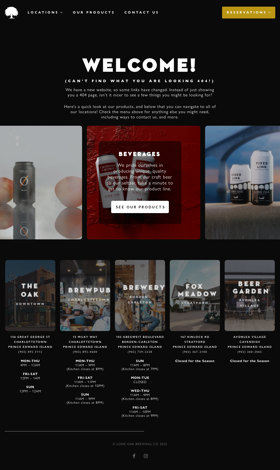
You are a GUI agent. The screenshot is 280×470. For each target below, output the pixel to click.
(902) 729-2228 (140, 352)
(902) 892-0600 (85, 352)
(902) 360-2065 (249, 352)
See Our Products (140, 207)
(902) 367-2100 (195, 352)
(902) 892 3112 (30, 352)
